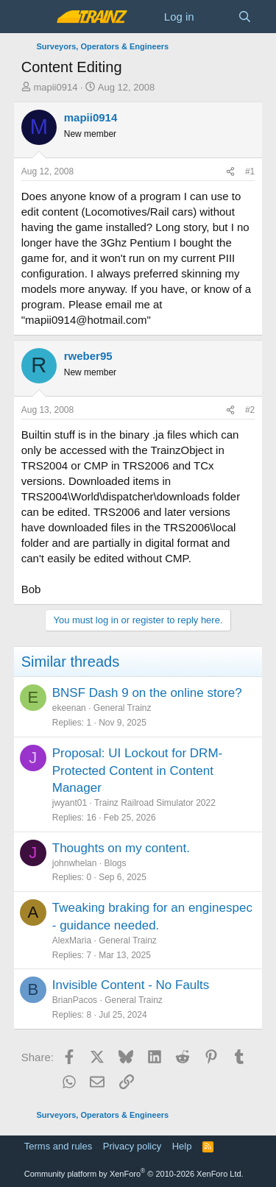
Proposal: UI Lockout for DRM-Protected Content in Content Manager (137, 771)
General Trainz (122, 708)
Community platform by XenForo (134, 1173)
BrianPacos (74, 1000)
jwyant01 (69, 803)
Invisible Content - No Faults (131, 985)
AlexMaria (71, 940)
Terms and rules (58, 1146)
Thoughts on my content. (121, 848)
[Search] (244, 16)
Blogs (115, 863)
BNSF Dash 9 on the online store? (147, 693)
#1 (250, 171)
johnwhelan (74, 863)
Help (182, 1146)
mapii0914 (55, 87)
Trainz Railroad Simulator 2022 (155, 803)
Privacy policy (132, 1146)
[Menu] (34, 17)
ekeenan (69, 708)
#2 (250, 410)
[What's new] (216, 16)
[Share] (230, 171)
